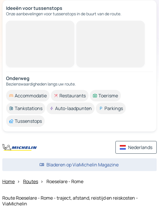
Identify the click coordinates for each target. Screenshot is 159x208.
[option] (28, 95)
